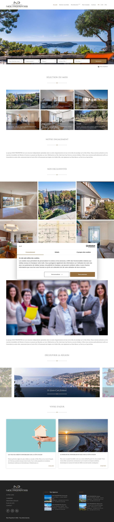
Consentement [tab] (30, 252)
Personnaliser (56, 274)
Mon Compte (85, 4)
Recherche (98, 61)
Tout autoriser (82, 274)
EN (102, 4)
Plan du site (10, 503)
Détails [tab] (57, 252)
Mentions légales (12, 500)
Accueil (55, 4)
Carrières (9, 498)
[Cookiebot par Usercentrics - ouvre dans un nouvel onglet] (87, 246)
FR (99, 4)
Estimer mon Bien (64, 4)
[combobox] (15, 61)
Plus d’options (103, 66)
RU (106, 4)
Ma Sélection (75, 4)
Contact (93, 4)
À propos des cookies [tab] (84, 252)
